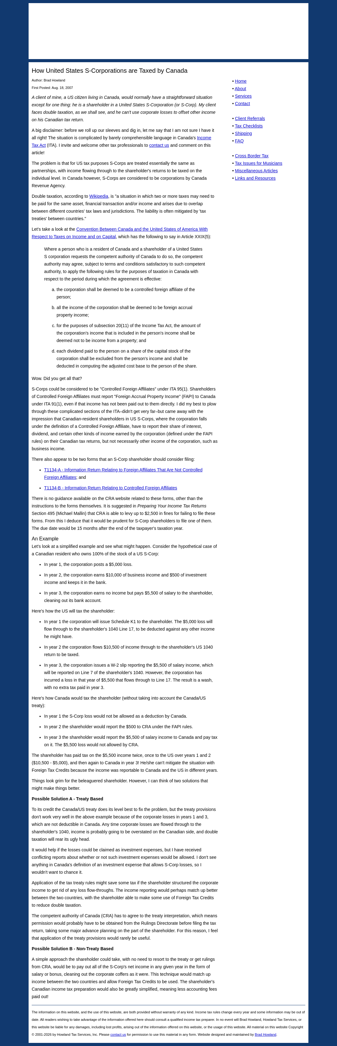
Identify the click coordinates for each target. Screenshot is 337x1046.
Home (241, 81)
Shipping (243, 133)
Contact (242, 103)
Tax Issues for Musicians (259, 163)
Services (243, 96)
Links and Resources (255, 178)
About (240, 88)
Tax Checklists (249, 125)
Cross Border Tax (252, 155)
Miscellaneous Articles (256, 170)
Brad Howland (265, 1034)
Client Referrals (250, 118)
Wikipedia (98, 196)
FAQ (239, 140)
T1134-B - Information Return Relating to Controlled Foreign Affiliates (110, 487)
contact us (159, 145)
